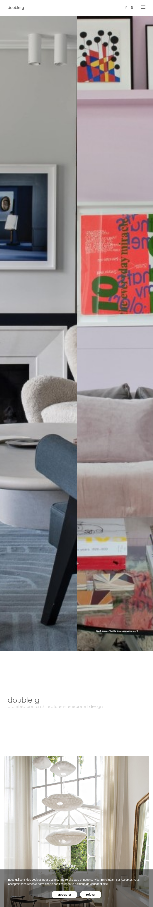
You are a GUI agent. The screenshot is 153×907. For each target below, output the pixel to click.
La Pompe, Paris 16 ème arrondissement (117, 631)
